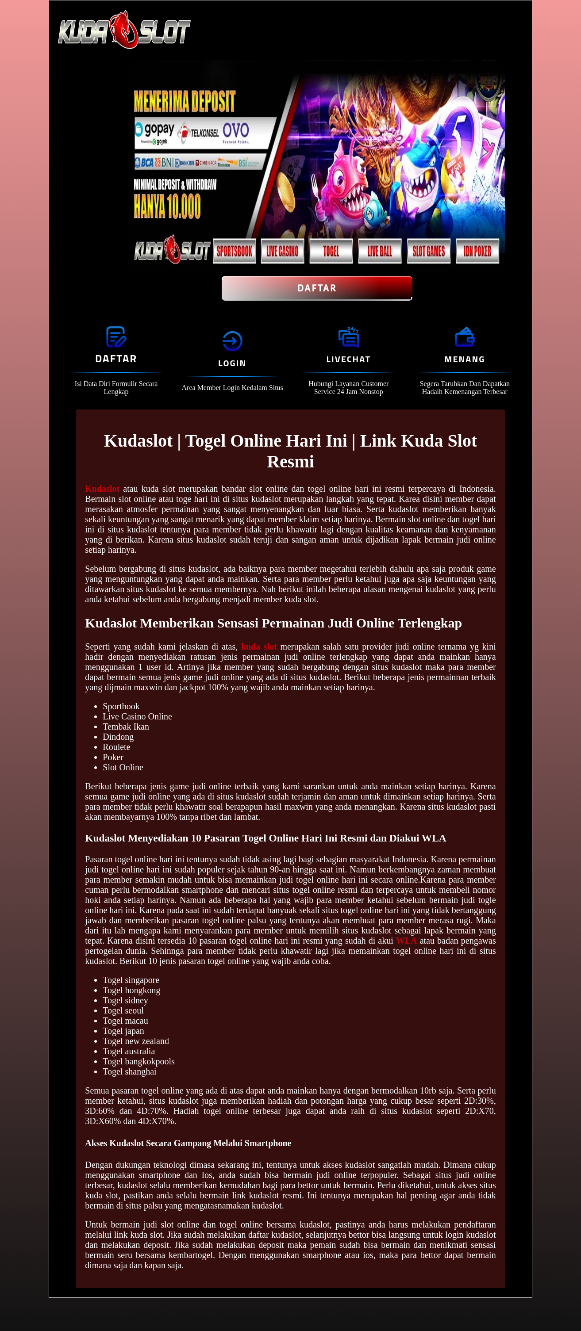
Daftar (317, 288)
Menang (464, 359)
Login (232, 363)
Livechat (349, 359)
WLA (406, 940)
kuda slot (259, 646)
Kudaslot (102, 488)
